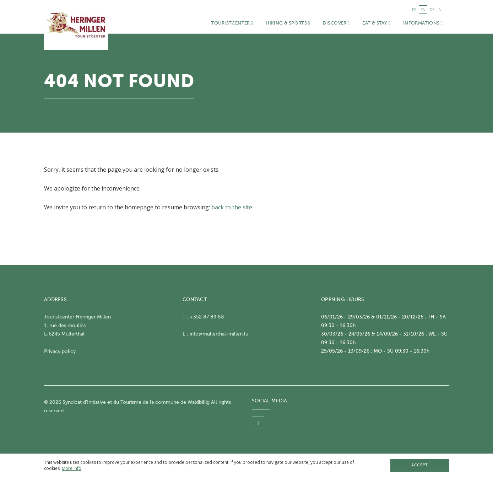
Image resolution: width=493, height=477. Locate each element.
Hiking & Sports (288, 23)
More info (71, 468)
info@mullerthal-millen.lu (219, 334)
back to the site (231, 207)
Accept (419, 465)
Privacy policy (60, 351)
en (423, 9)
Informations (423, 23)
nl (441, 9)
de (432, 9)
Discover (336, 23)
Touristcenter (232, 23)
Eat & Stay (376, 23)
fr (414, 9)
